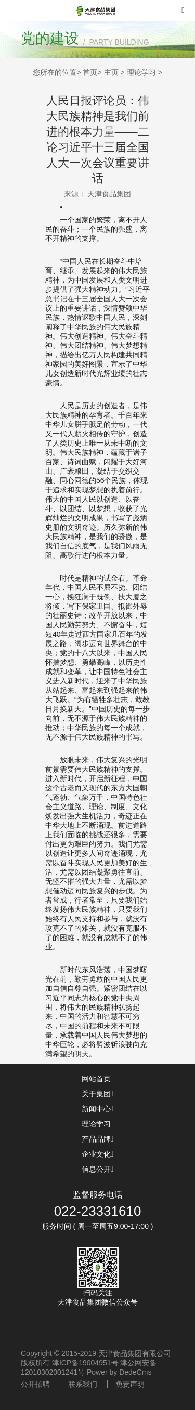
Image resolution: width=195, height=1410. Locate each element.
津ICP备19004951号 (85, 1363)
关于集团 (98, 1094)
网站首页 (98, 1079)
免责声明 (130, 1384)
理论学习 (141, 72)
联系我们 (82, 1384)
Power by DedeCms (119, 1372)
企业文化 (98, 1154)
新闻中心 (98, 1109)
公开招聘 (35, 1384)
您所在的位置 (54, 72)
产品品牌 (98, 1139)
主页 (111, 72)
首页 (90, 72)
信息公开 (98, 1169)
